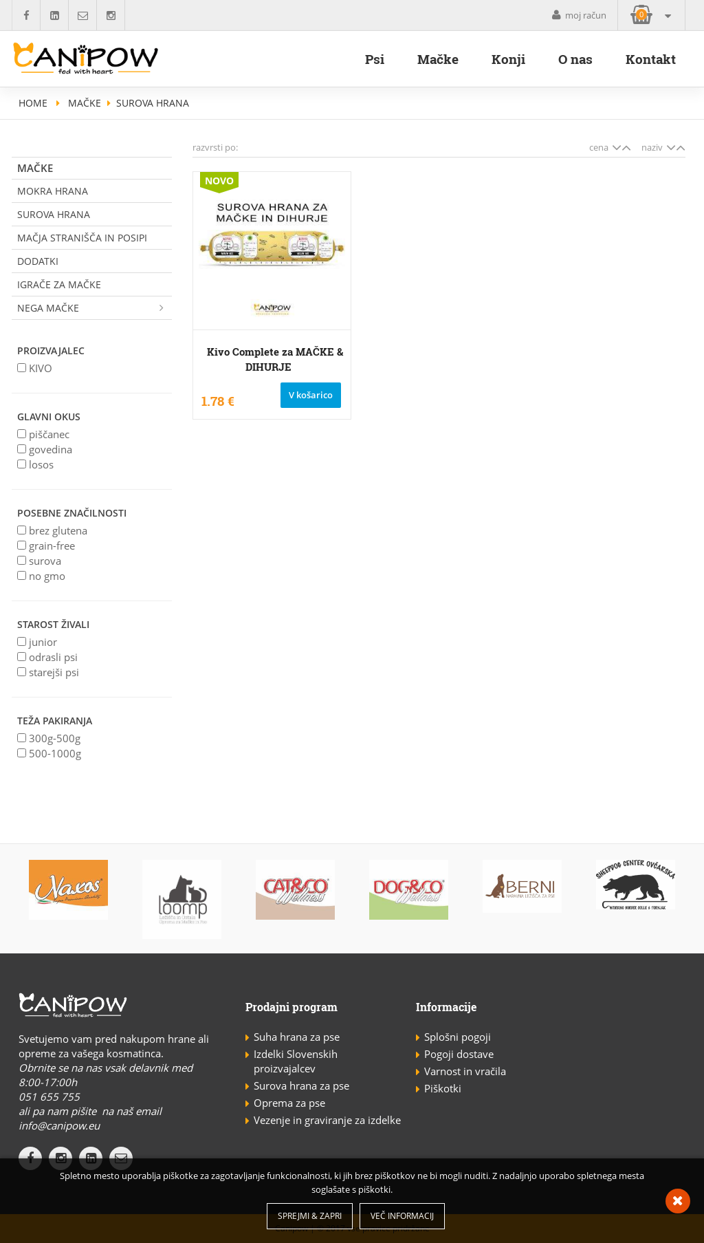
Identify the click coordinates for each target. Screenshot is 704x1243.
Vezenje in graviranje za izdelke (327, 1120)
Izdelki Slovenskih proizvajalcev (296, 1061)
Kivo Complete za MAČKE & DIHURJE (275, 359)
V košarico (311, 395)
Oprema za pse (289, 1103)
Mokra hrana (52, 190)
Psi (374, 58)
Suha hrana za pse (297, 1037)
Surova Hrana (53, 214)
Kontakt (651, 58)
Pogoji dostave (459, 1054)
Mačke (438, 58)
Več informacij (402, 1216)
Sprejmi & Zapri (310, 1216)
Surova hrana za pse (301, 1085)
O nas (575, 58)
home (33, 102)
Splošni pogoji (457, 1037)
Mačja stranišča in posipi (82, 237)
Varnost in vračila (465, 1071)
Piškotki (442, 1088)
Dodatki (37, 261)
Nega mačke (94, 307)
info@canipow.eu (59, 1125)
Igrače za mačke (59, 284)
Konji (508, 58)
